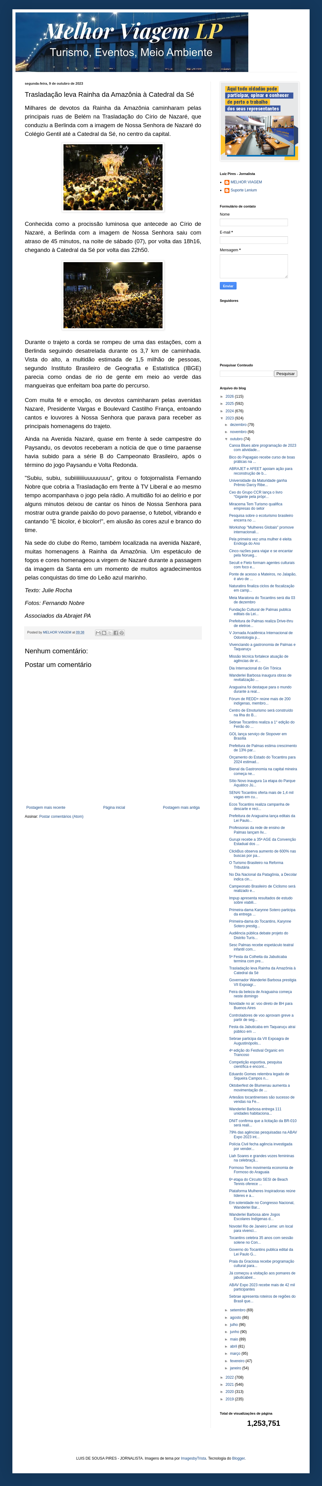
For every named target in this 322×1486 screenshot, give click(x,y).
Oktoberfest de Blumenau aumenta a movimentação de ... (259, 1087)
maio (234, 1339)
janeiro (236, 1368)
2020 (230, 1392)
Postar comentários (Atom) (61, 816)
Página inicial (114, 807)
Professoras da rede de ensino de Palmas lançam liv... (257, 830)
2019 (230, 1399)
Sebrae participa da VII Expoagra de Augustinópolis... (259, 1040)
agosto (236, 1317)
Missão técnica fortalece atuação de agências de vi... (258, 658)
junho (235, 1332)
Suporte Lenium (244, 190)
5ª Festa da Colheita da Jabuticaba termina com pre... (258, 959)
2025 (230, 403)
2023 (230, 418)
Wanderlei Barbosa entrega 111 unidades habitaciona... (255, 1111)
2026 (230, 396)
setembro (238, 1310)
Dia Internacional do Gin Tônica (255, 668)
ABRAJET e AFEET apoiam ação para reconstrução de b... (260, 471)
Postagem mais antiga (181, 807)
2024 (230, 411)
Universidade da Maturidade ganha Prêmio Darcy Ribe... (258, 482)
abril (234, 1346)
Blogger (238, 1458)
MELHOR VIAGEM (246, 182)
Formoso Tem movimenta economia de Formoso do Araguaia (261, 1170)
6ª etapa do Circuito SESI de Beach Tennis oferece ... (258, 1181)
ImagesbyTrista (193, 1458)
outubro (237, 439)
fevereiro (238, 1361)
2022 (230, 1377)
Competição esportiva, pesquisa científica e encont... (255, 1064)
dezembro (239, 425)
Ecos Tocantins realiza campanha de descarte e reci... (259, 806)
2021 (230, 1384)
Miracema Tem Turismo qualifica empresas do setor (255, 506)
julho (234, 1325)
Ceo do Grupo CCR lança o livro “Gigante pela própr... (255, 494)
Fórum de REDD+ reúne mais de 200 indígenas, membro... (259, 701)
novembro (239, 432)
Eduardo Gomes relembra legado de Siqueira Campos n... (259, 1076)
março (236, 1353)
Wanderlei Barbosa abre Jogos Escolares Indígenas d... (254, 1216)
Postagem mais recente (45, 807)
